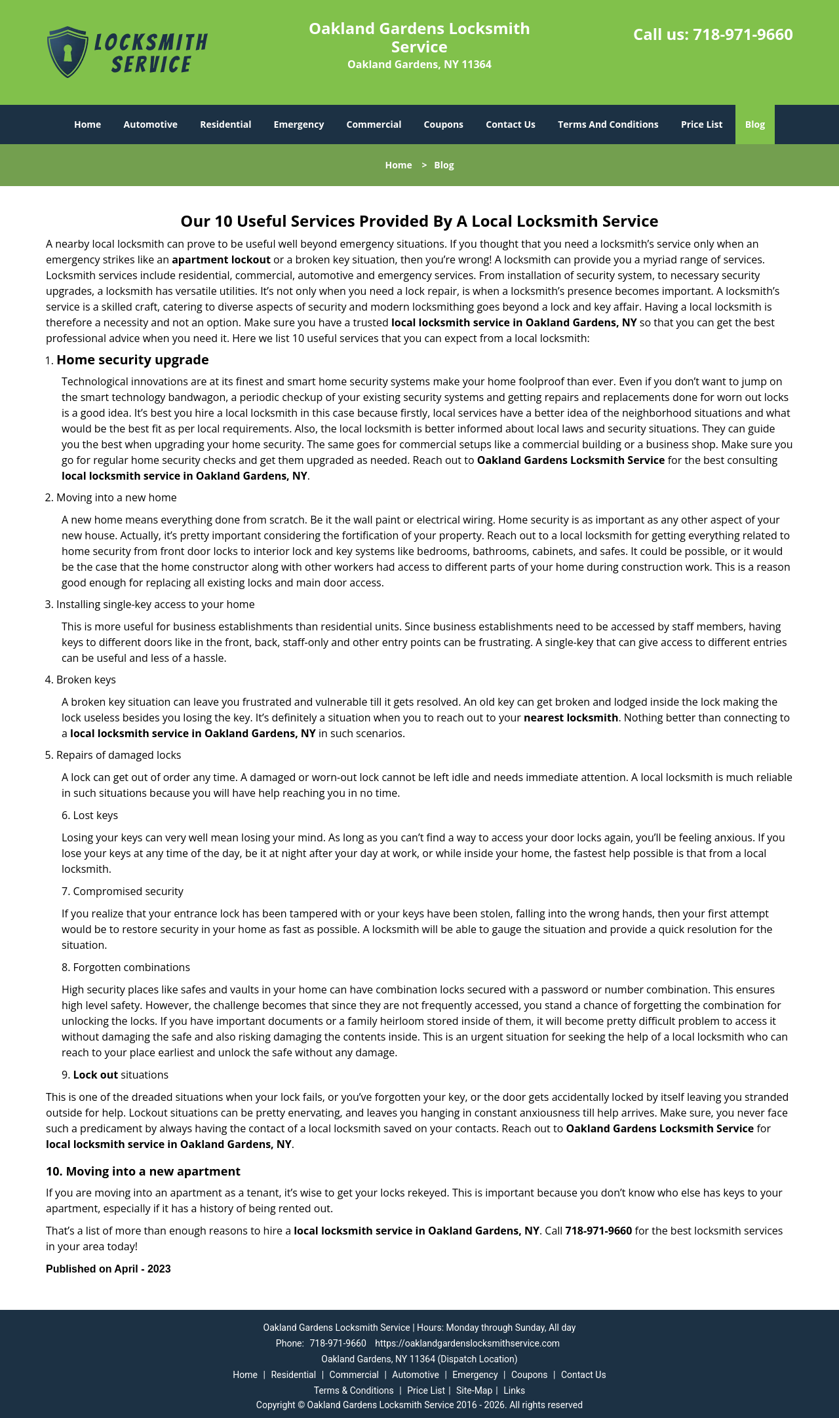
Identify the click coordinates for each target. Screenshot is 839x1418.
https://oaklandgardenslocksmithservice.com (467, 1343)
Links (514, 1390)
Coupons (443, 124)
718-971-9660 (743, 34)
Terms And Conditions (608, 124)
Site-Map (474, 1390)
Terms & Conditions (354, 1390)
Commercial (374, 124)
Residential (225, 124)
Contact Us (511, 124)
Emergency (299, 124)
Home (87, 124)
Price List (702, 124)
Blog (755, 124)
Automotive (151, 124)
